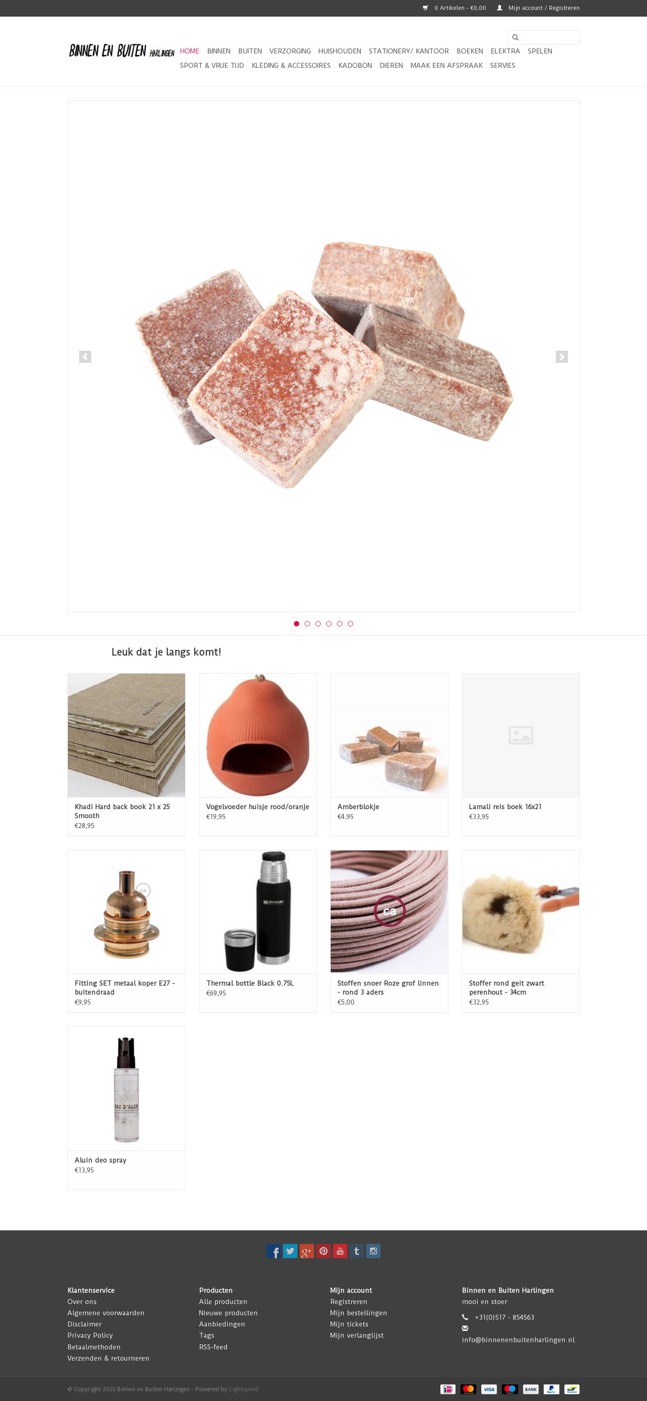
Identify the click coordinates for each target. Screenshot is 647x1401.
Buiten (250, 51)
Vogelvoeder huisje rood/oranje (257, 807)
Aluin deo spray (100, 1160)
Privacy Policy (90, 1335)
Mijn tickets (349, 1324)
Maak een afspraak (447, 66)
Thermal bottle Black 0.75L (250, 983)
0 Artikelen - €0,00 (455, 7)
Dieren (391, 66)
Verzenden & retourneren (108, 1358)
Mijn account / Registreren (538, 7)
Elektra (505, 51)
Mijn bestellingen (358, 1313)
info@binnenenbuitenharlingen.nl (518, 1340)
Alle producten (223, 1302)
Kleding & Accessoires (291, 66)
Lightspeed (243, 1389)
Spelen (540, 51)
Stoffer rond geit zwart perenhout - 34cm (506, 987)
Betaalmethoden (94, 1347)
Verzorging (290, 51)
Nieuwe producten (228, 1313)
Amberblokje (358, 807)
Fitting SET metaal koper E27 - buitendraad (125, 987)
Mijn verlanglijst (357, 1335)
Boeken (469, 51)
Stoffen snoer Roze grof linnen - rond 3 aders (388, 987)
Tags (206, 1335)
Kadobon (355, 66)
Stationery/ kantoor (409, 51)
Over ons (82, 1302)
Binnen (218, 51)
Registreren (349, 1302)
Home (189, 51)
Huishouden (340, 51)
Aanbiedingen (222, 1324)
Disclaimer (84, 1324)
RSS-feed (213, 1347)
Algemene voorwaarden (106, 1313)
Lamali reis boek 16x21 (505, 807)
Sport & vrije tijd (212, 66)
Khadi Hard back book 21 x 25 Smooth (122, 811)
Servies (502, 66)
